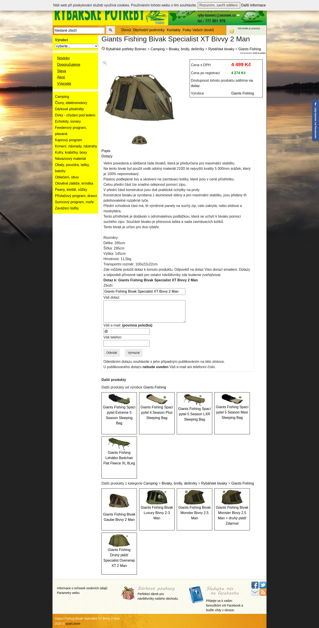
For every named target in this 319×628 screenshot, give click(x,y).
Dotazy (107, 156)
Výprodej (64, 83)
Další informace (253, 5)
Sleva (61, 71)
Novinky (63, 58)
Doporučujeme (68, 64)
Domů (126, 30)
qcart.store (73, 623)
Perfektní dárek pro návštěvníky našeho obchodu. (158, 593)
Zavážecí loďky (67, 208)
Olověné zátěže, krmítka (74, 183)
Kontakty (174, 30)
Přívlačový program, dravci (76, 196)
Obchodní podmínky (149, 30)
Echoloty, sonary (68, 121)
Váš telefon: (112, 337)
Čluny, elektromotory (71, 103)
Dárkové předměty (69, 109)
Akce (61, 77)
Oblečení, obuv (67, 177)
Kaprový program (68, 140)
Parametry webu (68, 593)
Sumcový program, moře (74, 202)
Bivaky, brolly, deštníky (186, 49)
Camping (62, 97)
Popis (105, 151)
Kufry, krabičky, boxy (71, 152)
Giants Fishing (249, 49)
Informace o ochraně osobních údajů (82, 588)
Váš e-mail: (127, 325)
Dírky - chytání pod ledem (75, 115)
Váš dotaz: (111, 297)
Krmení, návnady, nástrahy (76, 146)
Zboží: (108, 285)
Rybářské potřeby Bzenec (126, 49)
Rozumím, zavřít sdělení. (219, 5)
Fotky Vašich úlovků (198, 30)
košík (245, 28)
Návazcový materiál (70, 158)
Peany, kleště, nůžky (71, 189)
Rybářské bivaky (221, 49)
